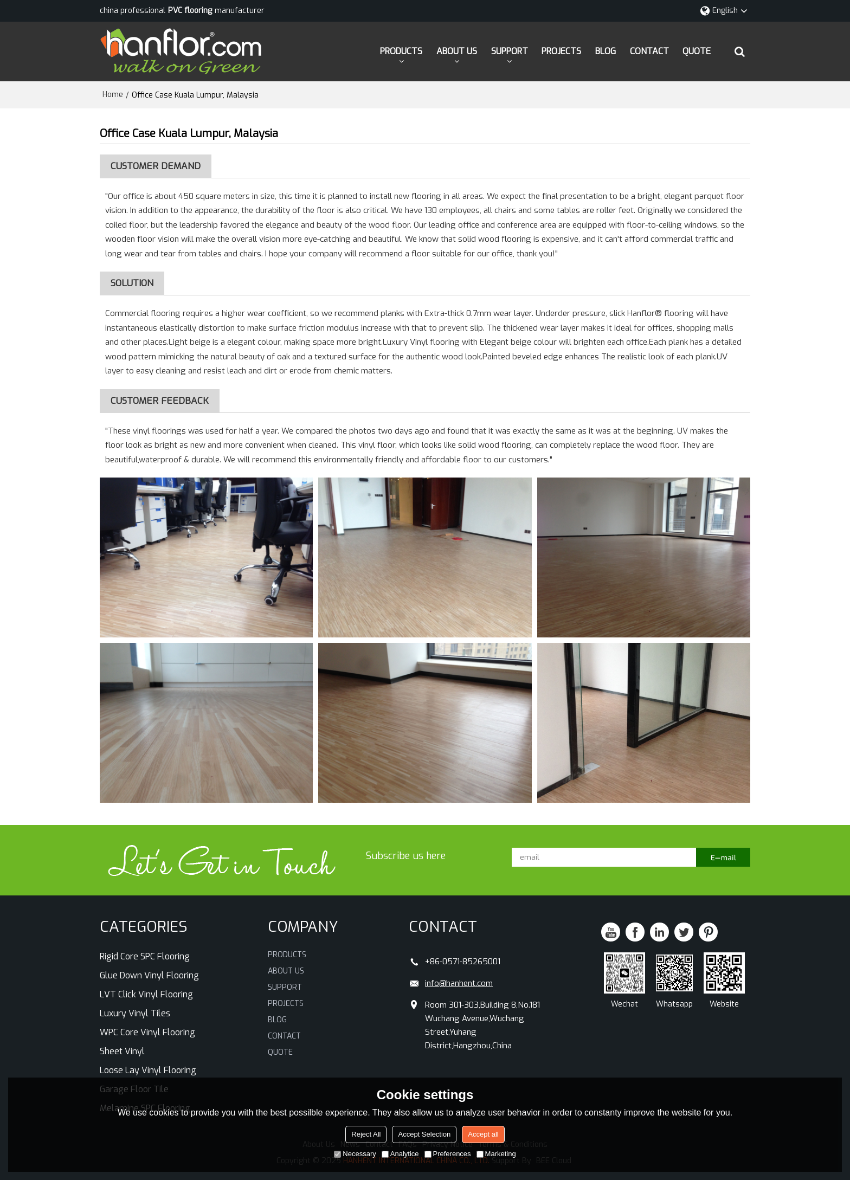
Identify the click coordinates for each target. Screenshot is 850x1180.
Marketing (496, 1154)
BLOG (605, 51)
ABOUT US (456, 51)
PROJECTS (561, 51)
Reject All (366, 1134)
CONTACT (649, 51)
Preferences (447, 1154)
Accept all (483, 1134)
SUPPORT (509, 51)
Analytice (400, 1154)
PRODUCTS (401, 51)
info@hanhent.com (459, 983)
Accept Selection (424, 1134)
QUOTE (696, 51)
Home (112, 94)
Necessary (355, 1154)
